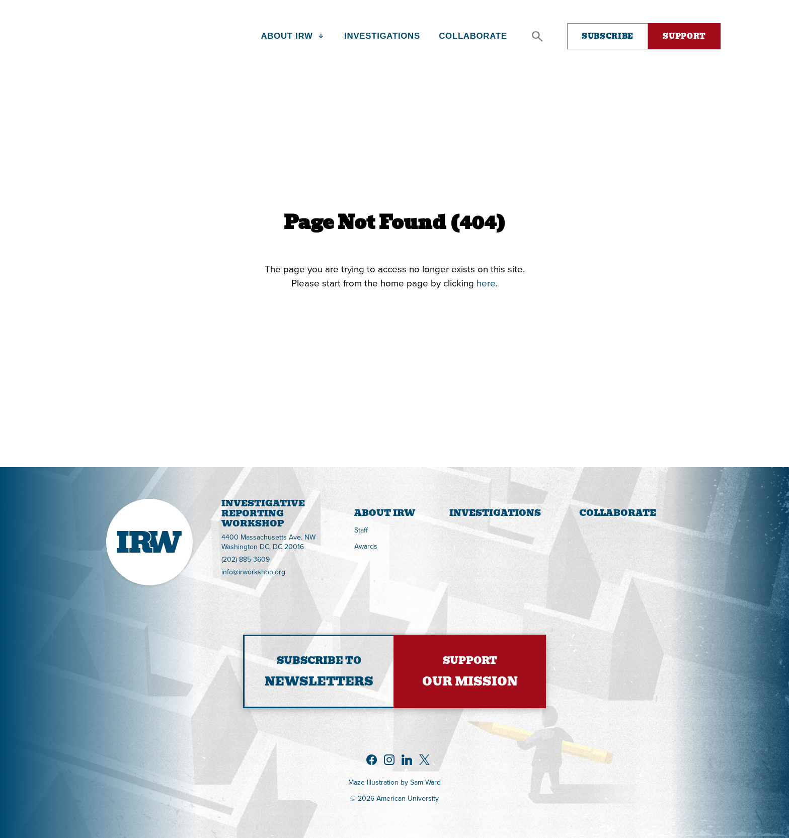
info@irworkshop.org (253, 571)
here (486, 282)
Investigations (495, 513)
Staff (361, 530)
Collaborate (617, 513)
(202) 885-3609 (245, 559)
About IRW (384, 513)
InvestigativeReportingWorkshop (221, 514)
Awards (365, 546)
